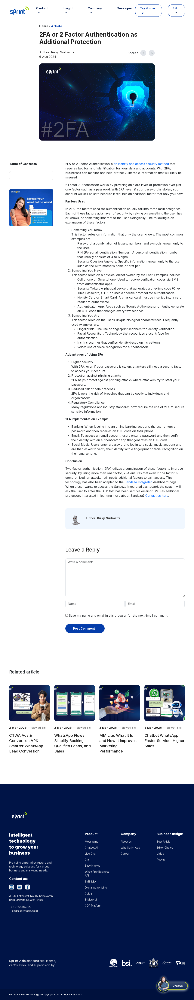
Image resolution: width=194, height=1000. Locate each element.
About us (126, 841)
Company (95, 8)
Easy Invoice (92, 865)
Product (42, 8)
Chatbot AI (91, 847)
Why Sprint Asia (130, 847)
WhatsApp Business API (97, 873)
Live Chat (90, 853)
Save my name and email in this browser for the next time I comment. (118, 615)
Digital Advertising (96, 887)
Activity (161, 859)
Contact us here (156, 495)
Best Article (164, 841)
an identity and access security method (141, 164)
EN (175, 8)
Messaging (91, 841)
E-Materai (91, 899)
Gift (87, 859)
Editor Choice (165, 847)
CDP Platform (93, 905)
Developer (124, 8)
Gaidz (88, 893)
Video (160, 853)
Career (125, 853)
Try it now (147, 8)
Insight (68, 8)
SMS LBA (90, 881)
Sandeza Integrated (138, 482)
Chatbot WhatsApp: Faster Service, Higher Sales (164, 740)
